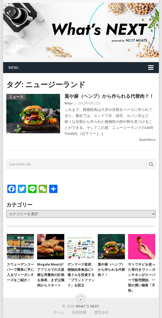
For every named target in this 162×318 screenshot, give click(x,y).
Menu (13, 67)
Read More (147, 140)
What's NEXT (87, 306)
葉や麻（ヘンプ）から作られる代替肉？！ (109, 96)
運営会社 (101, 312)
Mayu (69, 103)
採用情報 (79, 312)
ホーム (58, 312)
